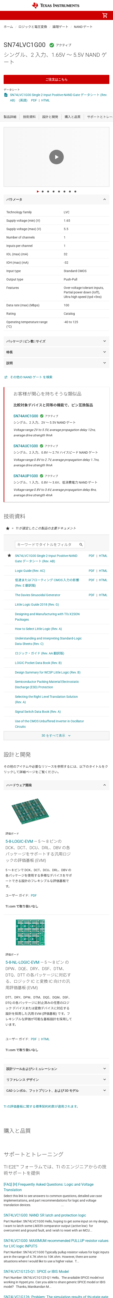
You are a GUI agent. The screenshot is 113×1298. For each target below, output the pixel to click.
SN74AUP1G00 (25, 476)
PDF (34, 100)
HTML (45, 100)
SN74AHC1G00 (25, 416)
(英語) (23, 100)
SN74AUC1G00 (25, 446)
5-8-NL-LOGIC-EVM (22, 962)
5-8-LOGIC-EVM (19, 841)
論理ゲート (61, 27)
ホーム (8, 27)
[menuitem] (54, 15)
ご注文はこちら (56, 79)
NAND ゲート (83, 27)
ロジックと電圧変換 (33, 27)
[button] (8, 15)
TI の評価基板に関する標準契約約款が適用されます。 (42, 1106)
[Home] (55, 5)
